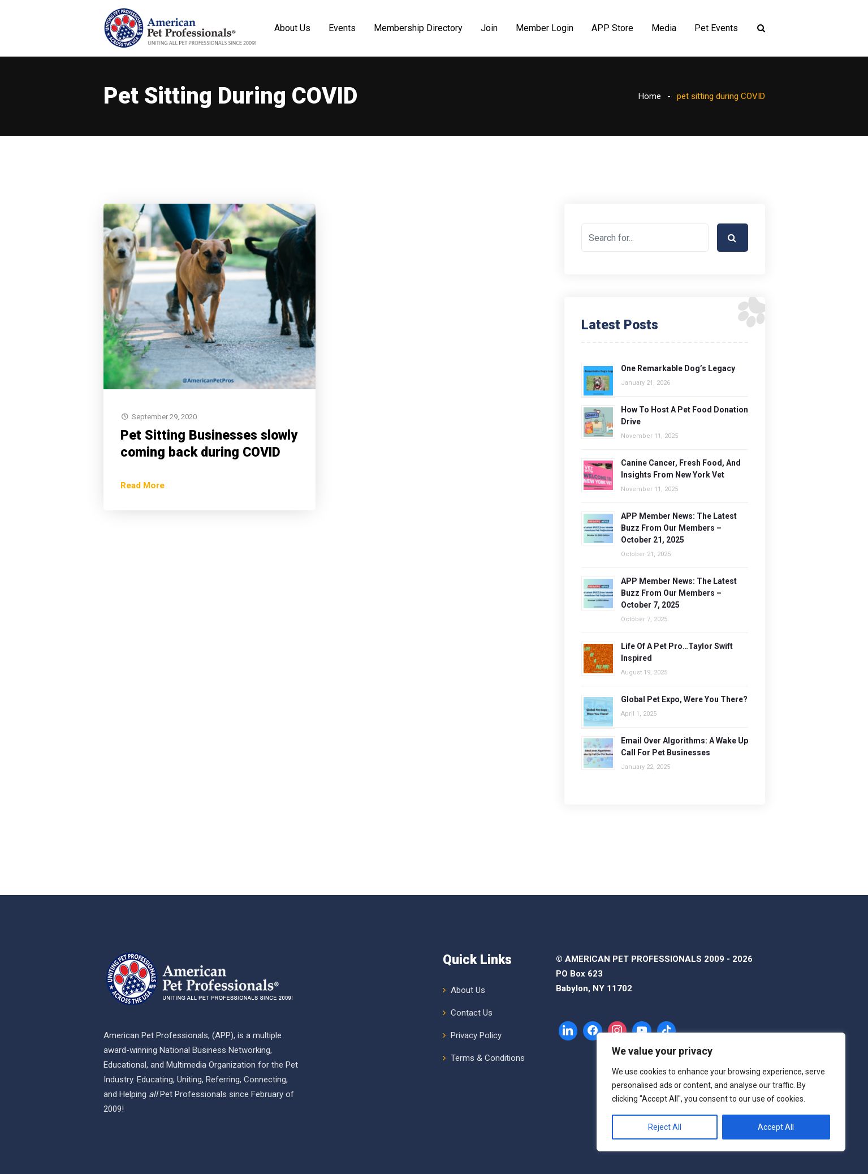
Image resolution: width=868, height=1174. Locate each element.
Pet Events (716, 28)
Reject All (664, 1127)
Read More (142, 485)
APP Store (612, 28)
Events (342, 28)
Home (649, 96)
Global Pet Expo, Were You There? (684, 699)
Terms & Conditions (488, 1058)
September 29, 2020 (164, 416)
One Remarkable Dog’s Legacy (678, 368)
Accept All (776, 1127)
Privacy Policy (476, 1035)
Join (489, 28)
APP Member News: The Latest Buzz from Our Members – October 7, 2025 (679, 593)
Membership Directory (418, 28)
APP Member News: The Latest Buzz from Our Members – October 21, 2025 (679, 527)
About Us (292, 28)
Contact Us (472, 1013)
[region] (721, 1092)
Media (663, 28)
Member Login (544, 28)
